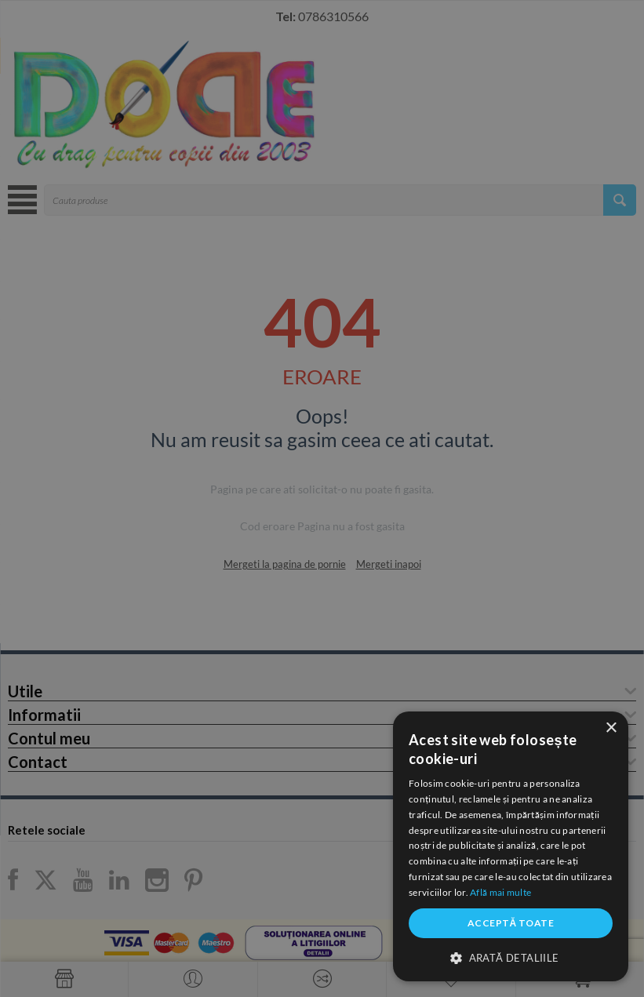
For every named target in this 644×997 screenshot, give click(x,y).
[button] (511, 957)
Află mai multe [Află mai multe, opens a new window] (500, 892)
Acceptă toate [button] (511, 923)
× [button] (611, 728)
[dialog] (510, 846)
